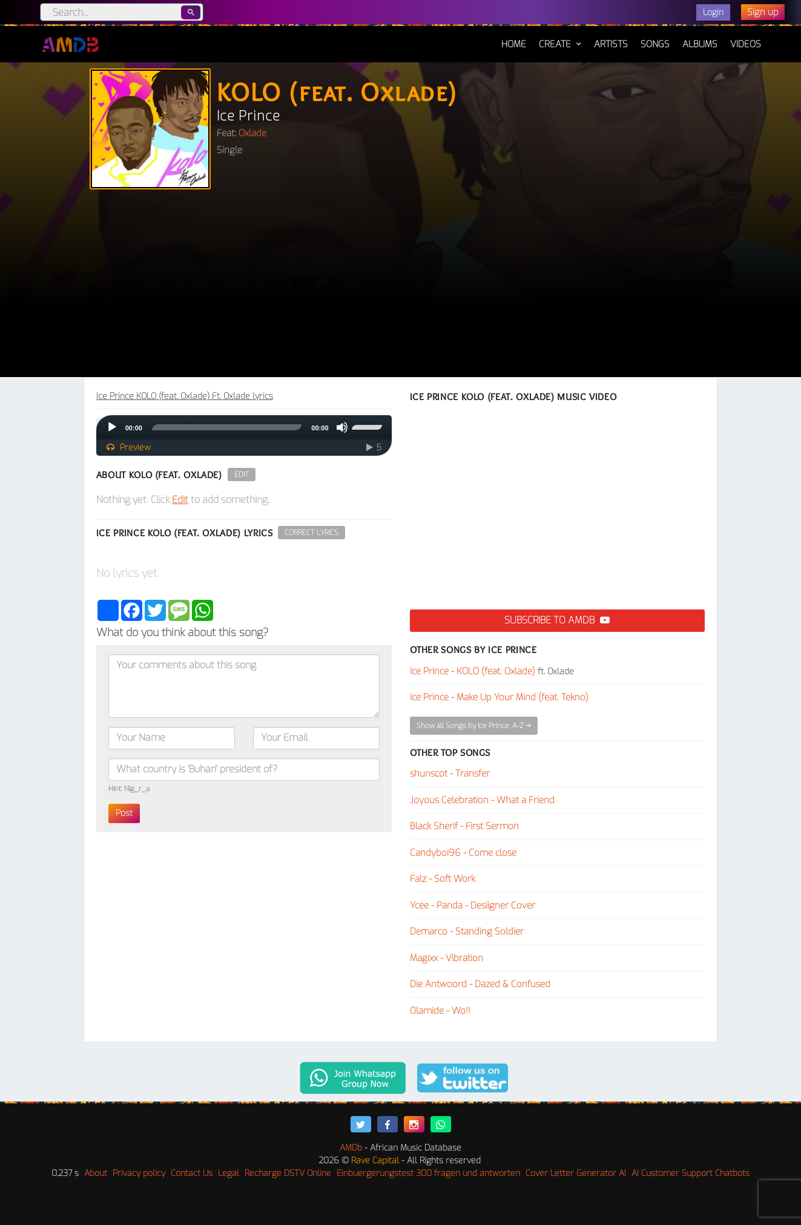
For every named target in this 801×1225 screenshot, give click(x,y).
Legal (228, 1173)
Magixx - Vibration (446, 958)
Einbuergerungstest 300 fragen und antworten (428, 1173)
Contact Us (192, 1173)
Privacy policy (139, 1173)
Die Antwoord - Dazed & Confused (480, 984)
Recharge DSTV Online (288, 1173)
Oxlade (252, 133)
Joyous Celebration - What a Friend (482, 800)
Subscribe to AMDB (557, 620)
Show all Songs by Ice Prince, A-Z (474, 726)
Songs (655, 44)
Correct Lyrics (311, 532)
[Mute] (342, 427)
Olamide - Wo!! (440, 1011)
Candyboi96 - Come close (463, 853)
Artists (611, 44)
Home (513, 38)
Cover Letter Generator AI (576, 1173)
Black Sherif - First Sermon (464, 826)
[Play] (112, 427)
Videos (745, 44)
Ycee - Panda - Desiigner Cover (472, 905)
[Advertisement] (401, 286)
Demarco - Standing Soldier (467, 931)
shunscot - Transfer (450, 773)
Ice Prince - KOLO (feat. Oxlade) (472, 671)
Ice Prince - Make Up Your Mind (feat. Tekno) (499, 697)
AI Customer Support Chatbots (690, 1173)
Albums (699, 44)
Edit (241, 474)
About (95, 1173)
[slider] (227, 427)
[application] (244, 427)
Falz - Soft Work (442, 879)
